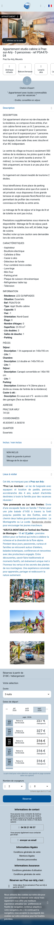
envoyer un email (27, 840)
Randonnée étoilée (41, 522)
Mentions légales (27, 856)
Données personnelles (27, 859)
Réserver (26, 798)
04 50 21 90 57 (27, 827)
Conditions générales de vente (27, 852)
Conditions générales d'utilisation (27, 870)
